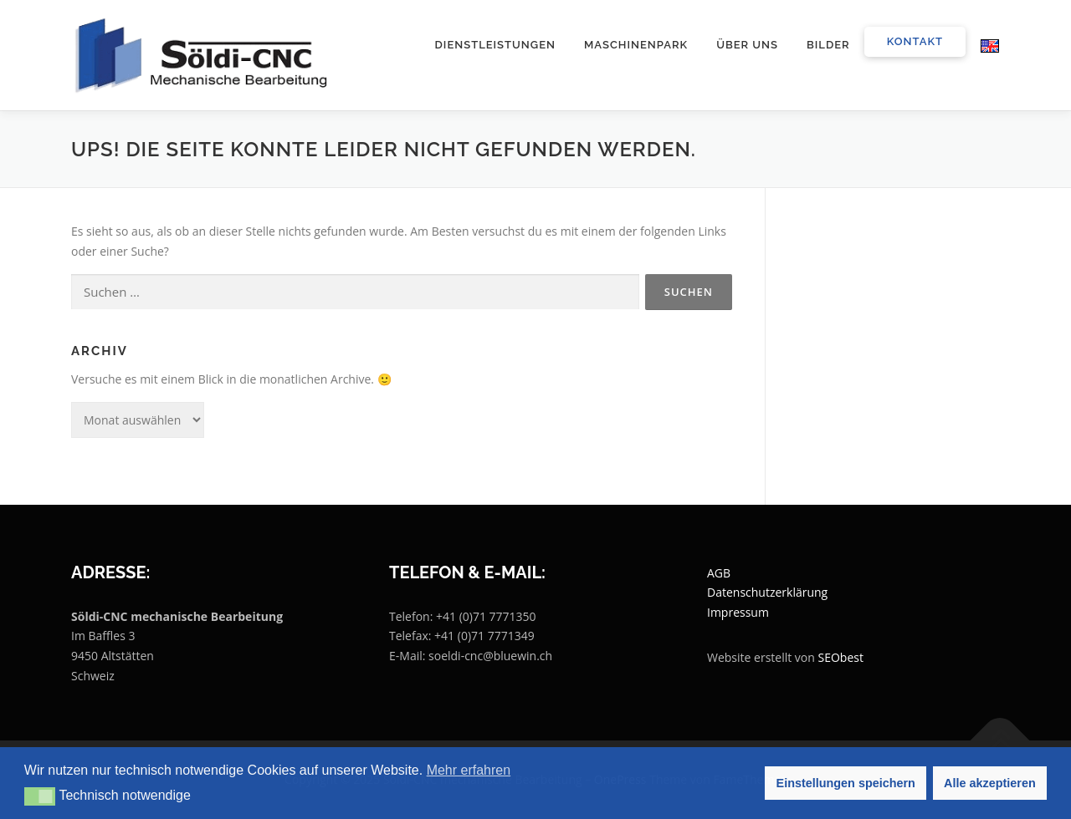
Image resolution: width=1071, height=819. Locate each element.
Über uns (747, 44)
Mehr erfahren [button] (469, 770)
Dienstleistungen (495, 44)
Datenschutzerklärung (767, 592)
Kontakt (915, 41)
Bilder (828, 44)
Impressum (738, 612)
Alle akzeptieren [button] (990, 783)
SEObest (840, 657)
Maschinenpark (636, 44)
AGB (718, 573)
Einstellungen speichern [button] (845, 783)
